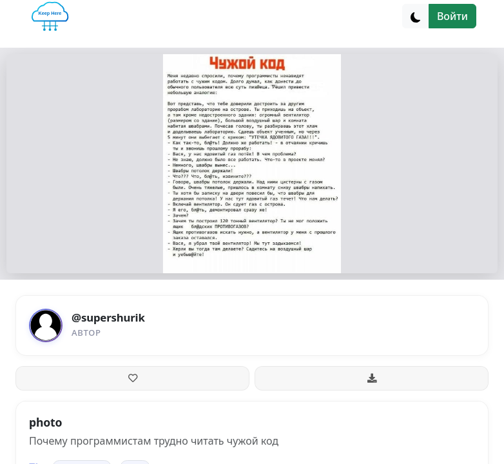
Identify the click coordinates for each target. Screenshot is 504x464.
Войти (452, 16)
